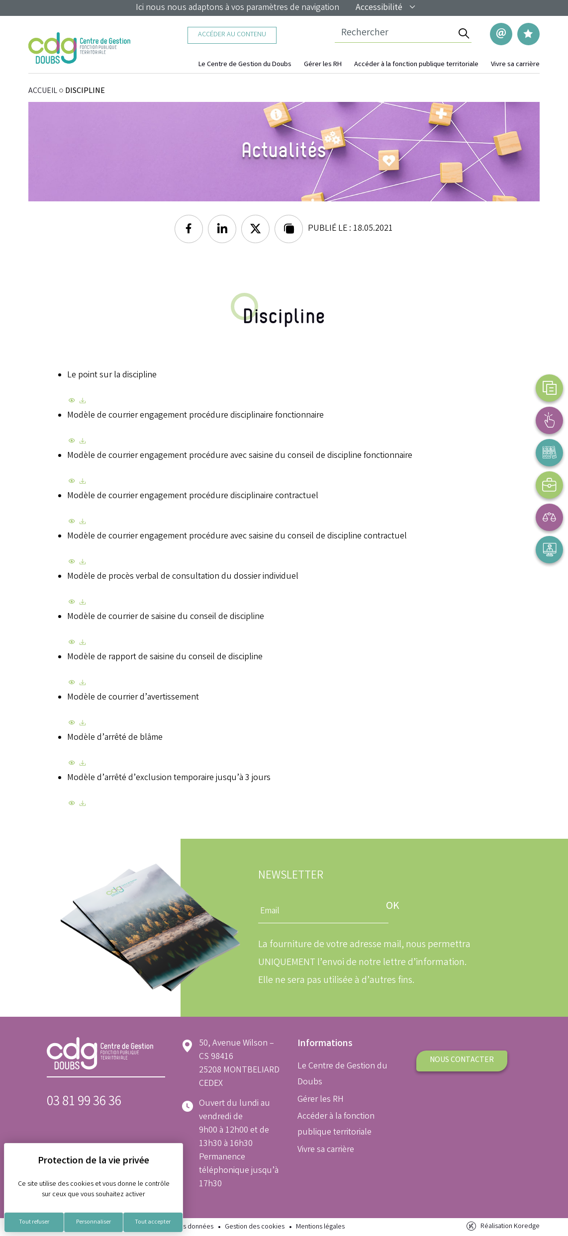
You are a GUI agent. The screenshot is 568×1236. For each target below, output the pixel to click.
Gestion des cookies (254, 1227)
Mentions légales (320, 1227)
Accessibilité (386, 7)
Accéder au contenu (232, 35)
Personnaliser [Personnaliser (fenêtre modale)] (93, 1222)
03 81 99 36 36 (84, 1102)
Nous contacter (462, 1060)
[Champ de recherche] (395, 34)
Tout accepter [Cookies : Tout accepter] (153, 1222)
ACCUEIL (42, 91)
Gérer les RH (323, 65)
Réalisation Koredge (502, 1226)
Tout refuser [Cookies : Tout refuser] (34, 1222)
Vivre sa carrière (515, 65)
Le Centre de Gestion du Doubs (244, 65)
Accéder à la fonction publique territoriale (416, 65)
